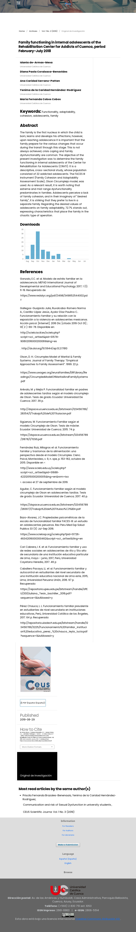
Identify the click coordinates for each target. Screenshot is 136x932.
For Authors (68, 830)
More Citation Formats (31, 747)
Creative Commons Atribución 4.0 (97, 919)
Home (22, 31)
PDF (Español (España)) (34, 702)
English (68, 863)
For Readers (68, 826)
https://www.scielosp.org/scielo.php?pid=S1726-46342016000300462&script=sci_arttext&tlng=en (51, 536)
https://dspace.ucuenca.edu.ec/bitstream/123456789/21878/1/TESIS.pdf (54, 437)
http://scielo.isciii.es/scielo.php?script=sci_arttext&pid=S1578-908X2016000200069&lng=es (40, 337)
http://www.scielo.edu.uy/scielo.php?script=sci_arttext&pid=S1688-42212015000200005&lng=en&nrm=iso (44, 472)
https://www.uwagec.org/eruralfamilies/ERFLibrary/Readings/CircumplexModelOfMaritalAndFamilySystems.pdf (54, 377)
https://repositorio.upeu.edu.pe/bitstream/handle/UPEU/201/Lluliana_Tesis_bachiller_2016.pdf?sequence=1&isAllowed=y (54, 593)
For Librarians (68, 835)
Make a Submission (68, 844)
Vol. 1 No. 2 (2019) (49, 31)
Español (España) (68, 858)
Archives (33, 31)
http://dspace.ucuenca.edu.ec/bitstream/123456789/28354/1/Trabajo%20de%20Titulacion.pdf (54, 411)
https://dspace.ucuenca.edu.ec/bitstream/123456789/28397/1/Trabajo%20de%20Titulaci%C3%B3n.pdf (54, 507)
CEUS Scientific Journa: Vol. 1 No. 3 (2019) (49, 812)
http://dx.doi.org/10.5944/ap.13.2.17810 (44, 348)
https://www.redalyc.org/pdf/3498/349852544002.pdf (54, 298)
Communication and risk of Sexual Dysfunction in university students (67, 804)
